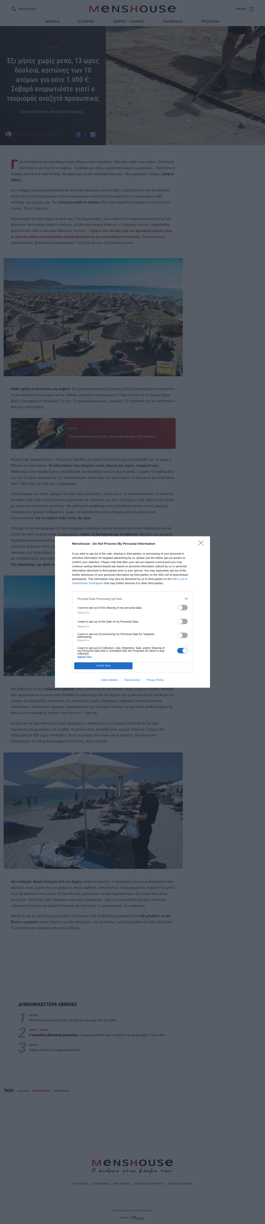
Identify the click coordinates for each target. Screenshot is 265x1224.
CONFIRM (103, 665)
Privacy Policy (155, 679)
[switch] (182, 607)
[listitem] (132, 599)
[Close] (202, 544)
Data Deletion (109, 679)
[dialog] (132, 612)
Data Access (132, 679)
